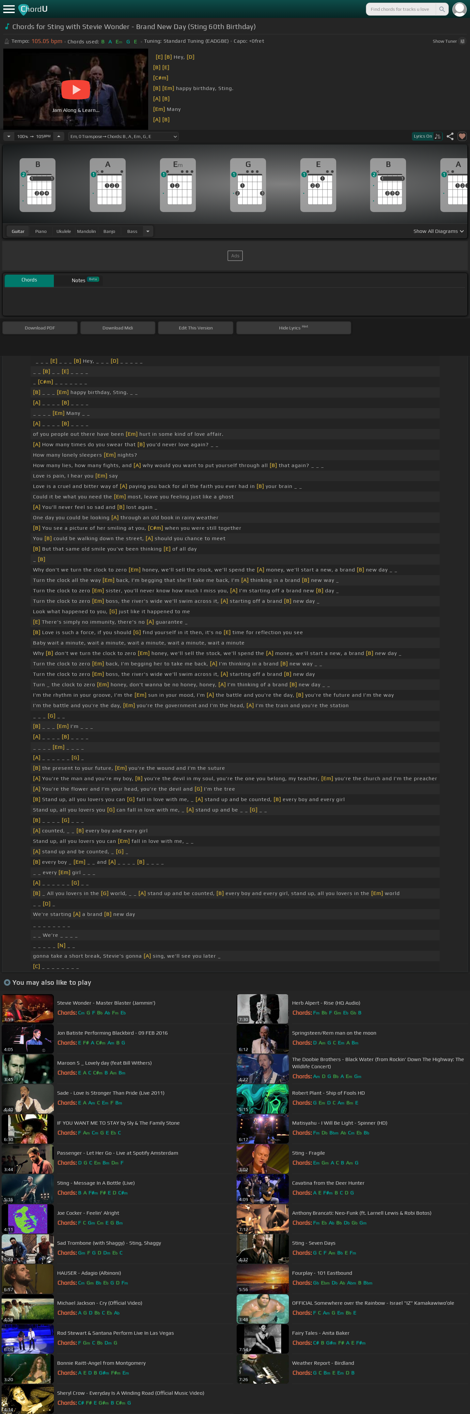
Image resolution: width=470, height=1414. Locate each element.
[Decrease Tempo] (8, 136)
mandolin (86, 231)
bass (132, 231)
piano (41, 231)
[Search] (441, 9)
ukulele (63, 231)
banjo (109, 231)
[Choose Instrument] (148, 231)
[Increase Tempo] (58, 136)
